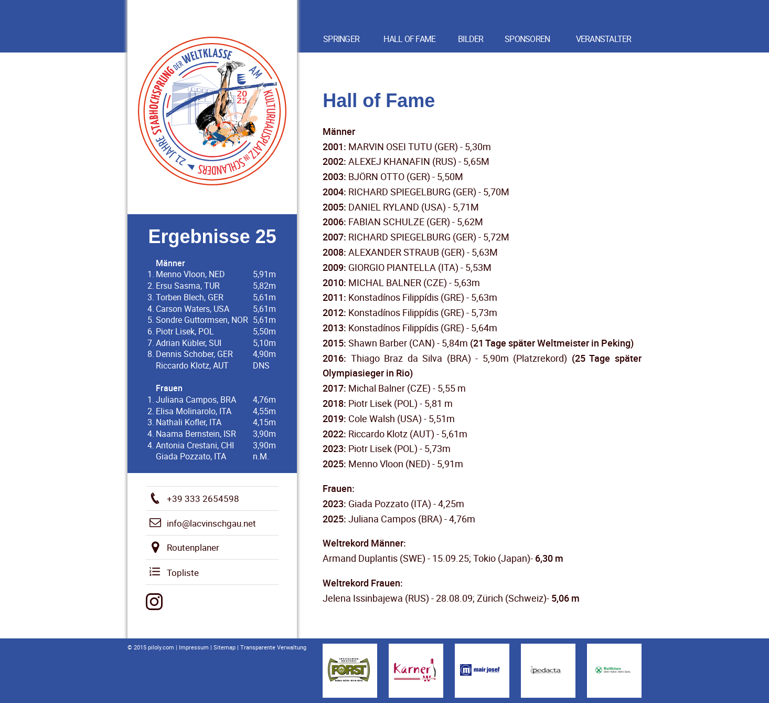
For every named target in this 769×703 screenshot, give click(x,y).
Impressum (194, 647)
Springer (341, 39)
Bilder (471, 39)
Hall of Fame (409, 39)
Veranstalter (604, 39)
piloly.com (161, 647)
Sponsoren (527, 39)
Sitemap (224, 647)
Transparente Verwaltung (273, 647)
